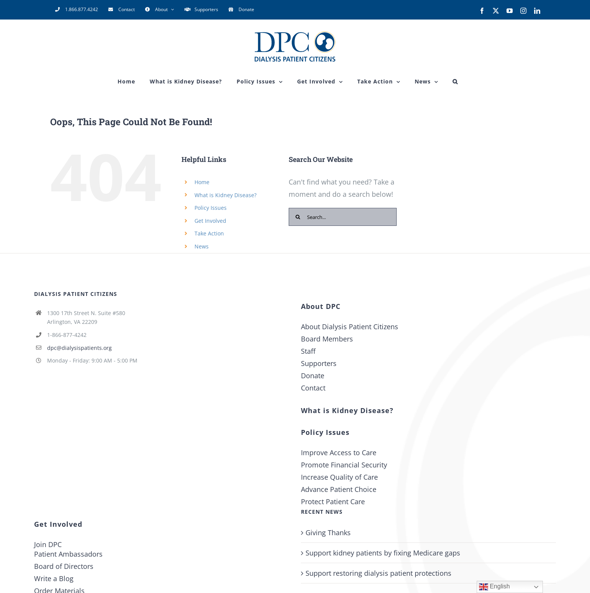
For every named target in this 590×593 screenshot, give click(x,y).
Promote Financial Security (344, 464)
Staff (308, 351)
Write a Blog (54, 578)
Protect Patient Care (333, 501)
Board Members (327, 338)
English (494, 586)
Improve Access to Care (338, 452)
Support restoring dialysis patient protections (378, 573)
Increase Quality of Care (339, 477)
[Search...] (343, 217)
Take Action (209, 233)
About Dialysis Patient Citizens (349, 326)
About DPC (320, 306)
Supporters (319, 363)
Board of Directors (63, 566)
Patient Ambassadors (68, 554)
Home (201, 182)
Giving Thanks (328, 532)
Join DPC (48, 544)
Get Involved (210, 220)
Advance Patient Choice (338, 489)
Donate (312, 375)
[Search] (298, 217)
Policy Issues (210, 207)
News (201, 246)
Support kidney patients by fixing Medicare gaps (383, 552)
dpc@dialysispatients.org (79, 347)
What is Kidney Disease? (225, 195)
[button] (455, 81)
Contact (313, 387)
